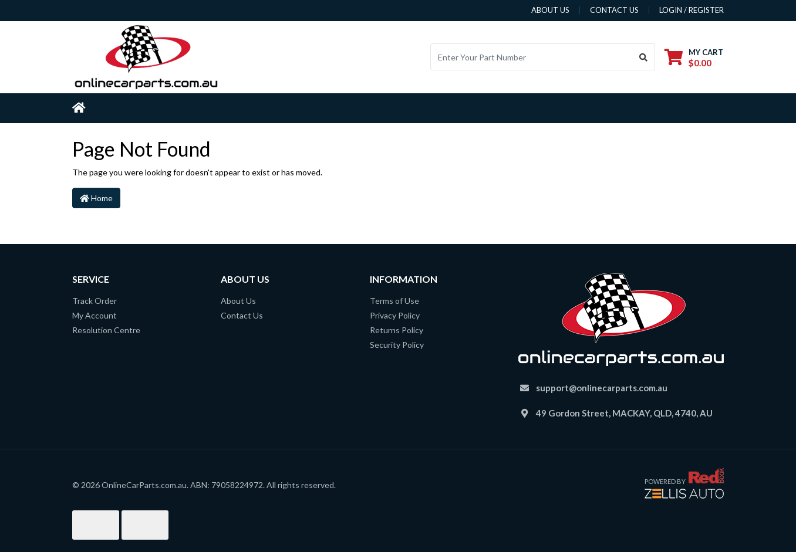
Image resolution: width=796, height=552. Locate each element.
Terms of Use (394, 301)
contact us (614, 10)
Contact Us (242, 315)
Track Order (94, 301)
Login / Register (691, 10)
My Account (94, 315)
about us (550, 10)
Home (96, 198)
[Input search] (531, 56)
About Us (238, 301)
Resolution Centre (106, 330)
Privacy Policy (395, 315)
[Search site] (643, 56)
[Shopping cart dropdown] (694, 57)
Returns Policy (396, 330)
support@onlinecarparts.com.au (601, 387)
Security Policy (397, 345)
